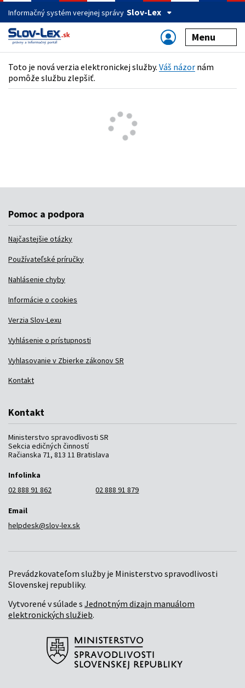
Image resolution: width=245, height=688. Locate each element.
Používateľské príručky (46, 259)
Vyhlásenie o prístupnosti (49, 340)
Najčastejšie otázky (40, 239)
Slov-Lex (149, 12)
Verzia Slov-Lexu (34, 320)
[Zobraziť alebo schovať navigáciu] (168, 37)
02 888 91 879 (117, 490)
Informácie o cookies (42, 300)
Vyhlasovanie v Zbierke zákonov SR (66, 360)
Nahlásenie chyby (36, 279)
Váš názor (177, 66)
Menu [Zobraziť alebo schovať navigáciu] (211, 37)
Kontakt (21, 380)
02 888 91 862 (30, 490)
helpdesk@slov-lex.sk (44, 525)
